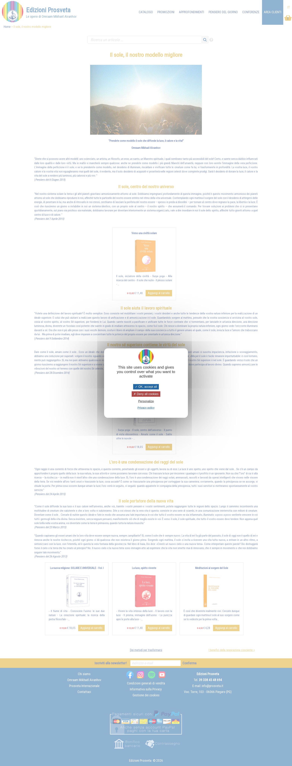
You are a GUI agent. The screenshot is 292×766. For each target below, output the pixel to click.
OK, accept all (146, 386)
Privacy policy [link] (146, 407)
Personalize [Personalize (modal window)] (146, 401)
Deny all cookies (146, 394)
